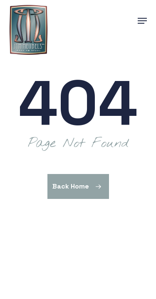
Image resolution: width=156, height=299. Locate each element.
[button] (142, 21)
